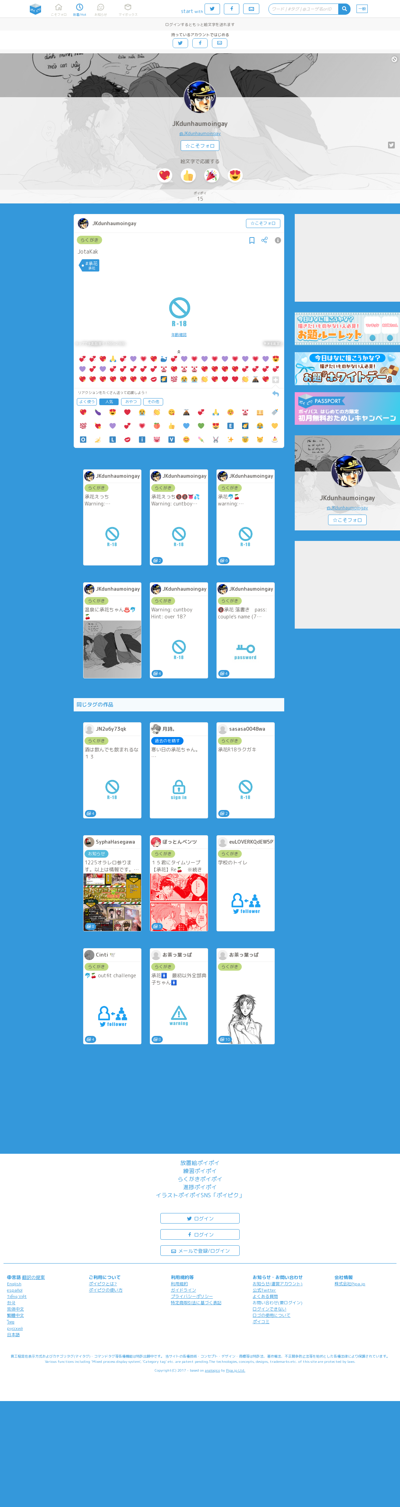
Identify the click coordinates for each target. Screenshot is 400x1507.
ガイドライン (183, 1290)
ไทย (10, 1322)
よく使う (87, 401)
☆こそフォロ (200, 145)
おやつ (131, 401)
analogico (212, 1370)
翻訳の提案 (33, 1277)
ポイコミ (261, 1322)
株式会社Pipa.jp (349, 1284)
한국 (11, 1303)
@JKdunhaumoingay (200, 133)
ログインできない (269, 1309)
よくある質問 (265, 1296)
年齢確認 (179, 334)
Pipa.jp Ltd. (235, 1370)
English (14, 1284)
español (14, 1290)
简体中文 (15, 1309)
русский (15, 1328)
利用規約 (179, 1284)
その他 (153, 401)
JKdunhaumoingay (200, 123)
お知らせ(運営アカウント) (277, 1284)
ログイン (200, 1218)
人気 (109, 401)
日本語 (13, 1335)
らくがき (89, 240)
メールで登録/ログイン (200, 1250)
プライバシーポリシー (192, 1296)
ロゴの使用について (272, 1315)
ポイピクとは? (103, 1284)
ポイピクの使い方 (105, 1290)
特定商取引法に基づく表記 (196, 1303)
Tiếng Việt (17, 1296)
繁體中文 (15, 1315)
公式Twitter (264, 1290)
